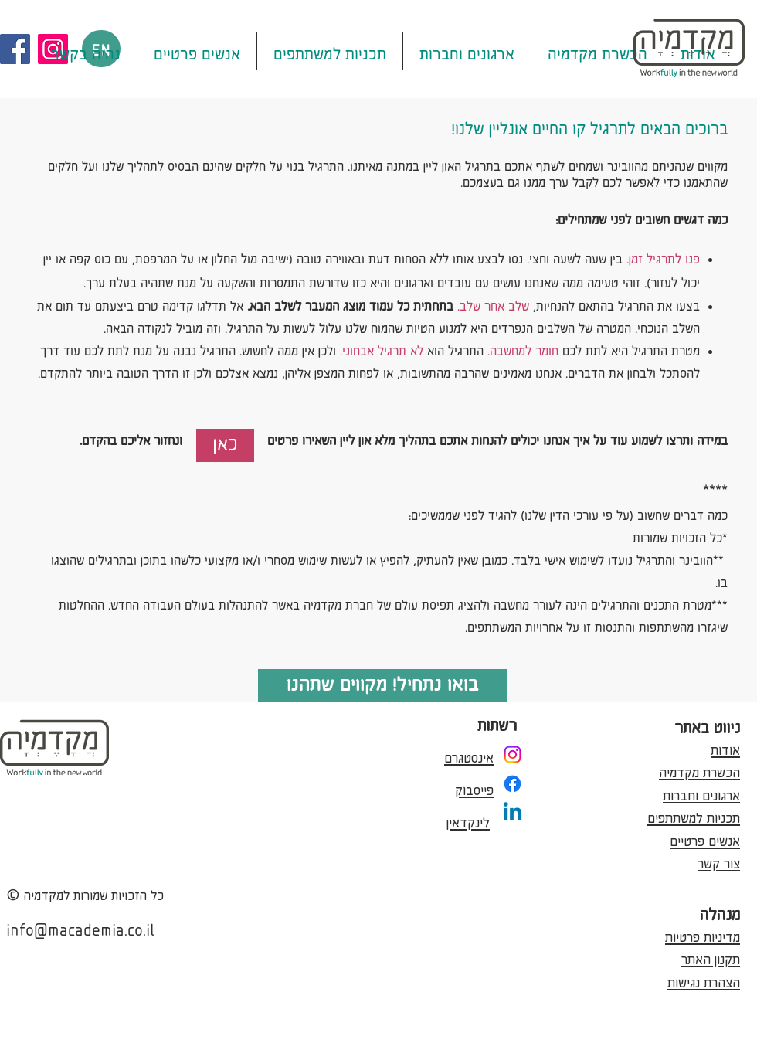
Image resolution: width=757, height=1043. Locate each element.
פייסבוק (474, 788)
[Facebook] (15, 49)
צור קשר (719, 861)
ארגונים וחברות (701, 793)
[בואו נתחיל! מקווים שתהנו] (382, 685)
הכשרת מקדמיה (699, 770)
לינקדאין (468, 820)
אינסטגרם (469, 756)
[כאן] (225, 445)
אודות (725, 748)
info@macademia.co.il (80, 928)
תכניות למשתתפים (693, 816)
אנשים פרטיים (705, 839)
